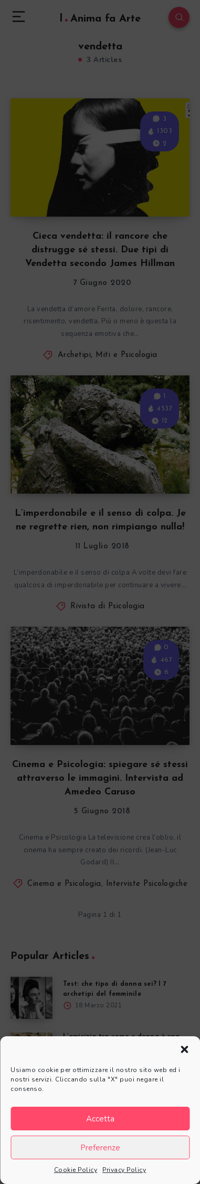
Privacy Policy (124, 1170)
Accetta (100, 1119)
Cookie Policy (76, 1170)
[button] (184, 1049)
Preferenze (100, 1147)
